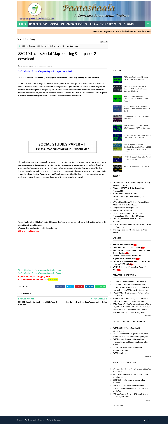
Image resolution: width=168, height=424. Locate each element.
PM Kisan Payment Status (103, 24)
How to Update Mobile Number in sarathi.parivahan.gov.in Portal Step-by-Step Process (129, 196)
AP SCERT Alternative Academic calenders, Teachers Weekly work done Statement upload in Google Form (131, 388)
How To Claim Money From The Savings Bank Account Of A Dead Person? (136, 98)
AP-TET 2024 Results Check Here (136, 166)
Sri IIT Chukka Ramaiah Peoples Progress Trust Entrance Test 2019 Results (137, 108)
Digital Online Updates (55, 420)
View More (148, 315)
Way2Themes (30, 420)
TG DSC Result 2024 (120, 353)
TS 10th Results (126, 24)
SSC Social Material (28, 46)
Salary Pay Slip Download (74, 24)
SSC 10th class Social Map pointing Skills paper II (40, 270)
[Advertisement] (62, 119)
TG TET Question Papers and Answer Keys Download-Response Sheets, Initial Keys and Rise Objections (131, 342)
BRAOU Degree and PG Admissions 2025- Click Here (125, 31)
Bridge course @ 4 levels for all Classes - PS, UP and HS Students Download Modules (136, 88)
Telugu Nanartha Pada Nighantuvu (125, 208)
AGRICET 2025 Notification (122, 210)
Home (23, 24)
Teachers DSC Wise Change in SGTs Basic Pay (129, 282)
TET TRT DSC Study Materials (43, 24)
